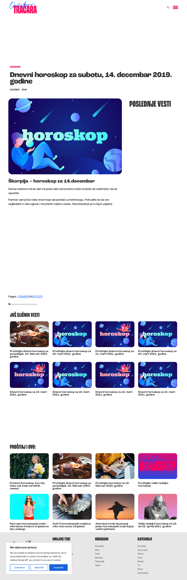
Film (97, 550)
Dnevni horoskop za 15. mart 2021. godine (156, 393)
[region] (39, 558)
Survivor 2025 (60, 550)
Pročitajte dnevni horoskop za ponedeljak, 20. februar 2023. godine (29, 354)
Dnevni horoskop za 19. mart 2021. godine (28, 393)
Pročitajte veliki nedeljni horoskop (153, 484)
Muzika (99, 558)
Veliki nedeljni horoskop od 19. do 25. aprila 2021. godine (157, 525)
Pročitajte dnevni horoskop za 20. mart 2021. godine (157, 352)
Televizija (99, 562)
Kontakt (99, 546)
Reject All (39, 567)
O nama (142, 546)
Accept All (58, 567)
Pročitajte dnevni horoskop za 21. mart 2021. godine (114, 352)
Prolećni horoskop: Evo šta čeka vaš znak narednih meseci (27, 486)
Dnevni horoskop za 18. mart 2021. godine (71, 393)
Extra (140, 554)
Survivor (57, 546)
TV (139, 565)
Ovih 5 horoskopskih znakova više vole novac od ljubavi (72, 525)
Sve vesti (142, 550)
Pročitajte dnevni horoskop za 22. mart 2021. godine (72, 352)
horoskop (32, 304)
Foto (97, 554)
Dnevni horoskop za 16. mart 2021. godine (113, 393)
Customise (19, 567)
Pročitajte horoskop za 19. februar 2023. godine (112, 484)
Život (140, 569)
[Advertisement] (93, 41)
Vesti (97, 565)
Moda (141, 562)
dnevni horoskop (19, 304)
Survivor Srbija (60, 558)
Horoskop (143, 573)
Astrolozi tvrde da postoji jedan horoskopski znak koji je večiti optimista (114, 526)
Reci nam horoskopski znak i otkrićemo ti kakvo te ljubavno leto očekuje (29, 526)
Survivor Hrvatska (62, 554)
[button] (168, 7)
